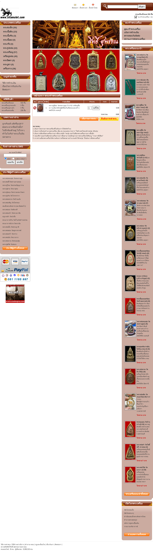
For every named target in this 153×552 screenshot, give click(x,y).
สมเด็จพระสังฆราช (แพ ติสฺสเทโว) (14, 206)
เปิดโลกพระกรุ (129, 513)
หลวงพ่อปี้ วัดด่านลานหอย (12, 182)
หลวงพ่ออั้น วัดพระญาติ (11, 227)
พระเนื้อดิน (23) (10, 31)
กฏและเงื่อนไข (40, 544)
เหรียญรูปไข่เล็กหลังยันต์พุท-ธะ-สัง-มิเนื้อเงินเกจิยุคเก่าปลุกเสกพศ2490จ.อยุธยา (143, 233)
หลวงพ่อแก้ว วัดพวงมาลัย (12, 213)
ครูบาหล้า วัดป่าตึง (9, 216)
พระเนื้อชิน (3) (9, 36)
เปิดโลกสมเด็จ (129, 510)
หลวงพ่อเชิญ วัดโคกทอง (11, 203)
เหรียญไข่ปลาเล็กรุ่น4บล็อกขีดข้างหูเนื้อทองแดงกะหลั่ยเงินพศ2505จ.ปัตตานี (143, 376)
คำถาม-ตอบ (29, 544)
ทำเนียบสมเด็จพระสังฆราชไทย (134, 516)
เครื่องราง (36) (9, 68)
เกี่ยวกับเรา (50, 544)
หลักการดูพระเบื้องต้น (131, 523)
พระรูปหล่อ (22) (10, 48)
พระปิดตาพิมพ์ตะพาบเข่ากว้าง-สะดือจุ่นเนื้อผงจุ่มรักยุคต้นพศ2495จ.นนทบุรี (143, 329)
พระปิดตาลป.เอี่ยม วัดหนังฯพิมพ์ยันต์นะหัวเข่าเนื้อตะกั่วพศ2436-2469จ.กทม (142, 112)
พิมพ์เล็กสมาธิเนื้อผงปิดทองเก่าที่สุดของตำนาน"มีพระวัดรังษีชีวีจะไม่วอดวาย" (143, 258)
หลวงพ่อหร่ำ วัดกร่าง (10, 234)
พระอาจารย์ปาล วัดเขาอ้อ (12, 223)
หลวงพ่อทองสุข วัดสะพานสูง (12, 178)
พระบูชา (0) (8, 64)
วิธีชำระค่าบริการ (18, 544)
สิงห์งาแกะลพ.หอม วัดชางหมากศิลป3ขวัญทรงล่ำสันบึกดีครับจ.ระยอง (143, 208)
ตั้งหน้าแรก (83, 8)
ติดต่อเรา (75, 8)
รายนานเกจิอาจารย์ (131, 526)
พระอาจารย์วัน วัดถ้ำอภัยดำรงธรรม (15, 220)
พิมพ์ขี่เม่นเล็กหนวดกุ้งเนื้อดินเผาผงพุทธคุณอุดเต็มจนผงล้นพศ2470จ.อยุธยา (143, 62)
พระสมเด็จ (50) (10, 27)
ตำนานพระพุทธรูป (130, 520)
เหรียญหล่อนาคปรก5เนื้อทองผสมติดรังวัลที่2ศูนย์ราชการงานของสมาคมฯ (143, 475)
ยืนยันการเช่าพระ (109, 118)
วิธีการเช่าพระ (6, 544)
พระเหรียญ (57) (10, 52)
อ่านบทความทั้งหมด (137, 534)
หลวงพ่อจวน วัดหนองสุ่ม (11, 241)
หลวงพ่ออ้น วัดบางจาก (10, 237)
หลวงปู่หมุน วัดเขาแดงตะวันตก (13, 192)
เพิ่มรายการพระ (89, 118)
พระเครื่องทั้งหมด (137, 494)
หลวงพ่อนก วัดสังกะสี (10, 209)
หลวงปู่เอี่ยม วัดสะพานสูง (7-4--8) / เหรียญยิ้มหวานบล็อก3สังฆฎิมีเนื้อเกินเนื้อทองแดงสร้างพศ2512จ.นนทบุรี (64, 108)
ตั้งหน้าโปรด (93, 8)
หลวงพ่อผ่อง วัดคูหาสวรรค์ (12, 230)
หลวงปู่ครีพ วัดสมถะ (10, 244)
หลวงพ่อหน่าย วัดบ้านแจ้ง (12, 199)
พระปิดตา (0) (9, 60)
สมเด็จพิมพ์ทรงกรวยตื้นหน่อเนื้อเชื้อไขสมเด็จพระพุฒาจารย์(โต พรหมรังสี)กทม (143, 137)
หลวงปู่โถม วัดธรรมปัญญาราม (13, 185)
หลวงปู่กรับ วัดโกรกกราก (11, 196)
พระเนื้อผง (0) (9, 40)
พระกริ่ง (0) (8, 44)
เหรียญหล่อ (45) (10, 56)
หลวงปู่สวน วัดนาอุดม (10, 189)
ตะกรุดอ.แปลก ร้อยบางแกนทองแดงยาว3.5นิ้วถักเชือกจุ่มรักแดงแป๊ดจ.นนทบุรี (143, 87)
